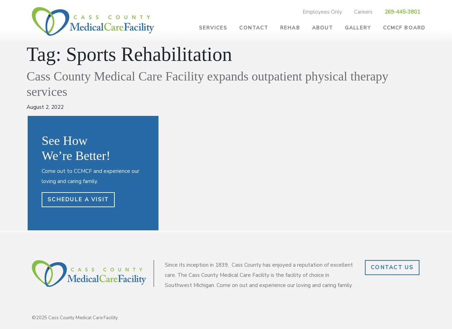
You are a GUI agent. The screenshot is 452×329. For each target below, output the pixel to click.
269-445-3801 (402, 11)
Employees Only (322, 11)
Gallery (358, 27)
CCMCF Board (404, 27)
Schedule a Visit (78, 199)
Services (213, 27)
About (322, 27)
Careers (363, 11)
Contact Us (392, 267)
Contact (253, 27)
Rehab (290, 27)
